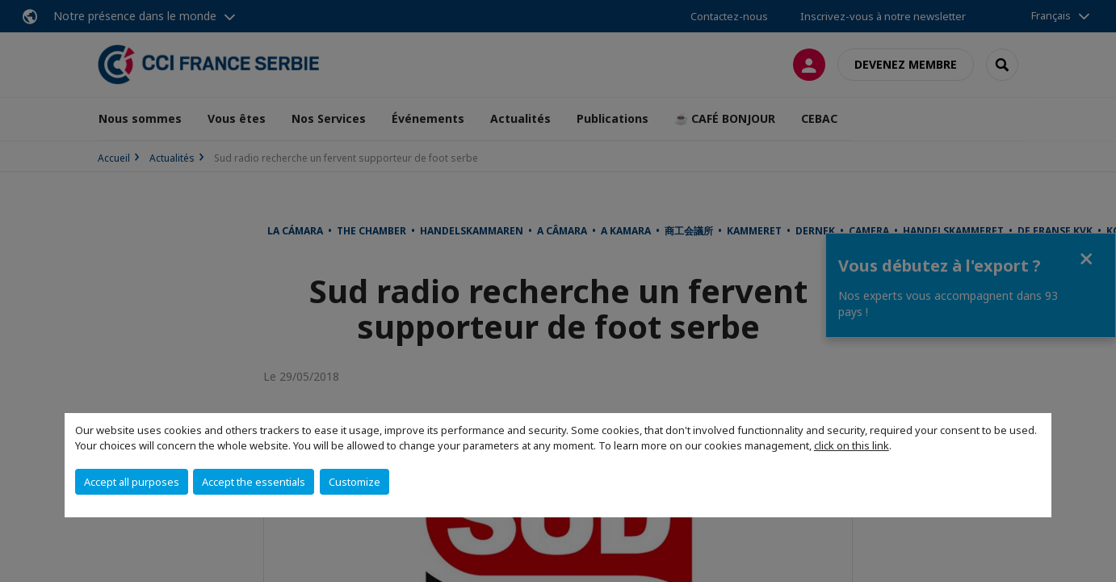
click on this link (851, 445)
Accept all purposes (131, 481)
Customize (354, 481)
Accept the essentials (253, 481)
